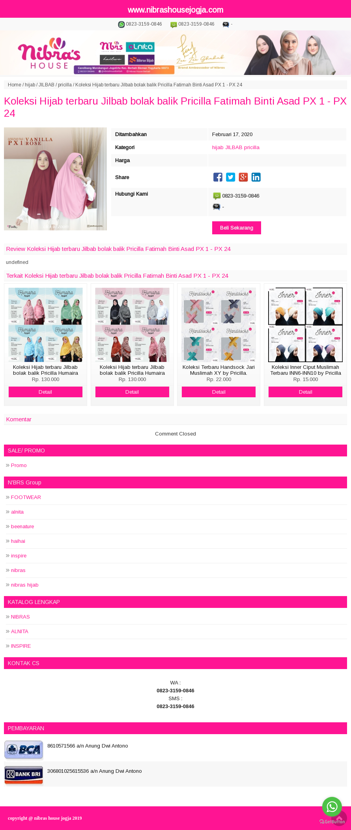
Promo (19, 465)
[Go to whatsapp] (332, 807)
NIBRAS (20, 617)
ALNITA (19, 631)
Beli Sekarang (236, 228)
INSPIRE (21, 646)
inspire (18, 556)
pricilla (65, 85)
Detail (45, 392)
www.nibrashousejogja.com (175, 10)
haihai (18, 541)
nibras (18, 570)
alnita (17, 512)
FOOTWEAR (26, 497)
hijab (30, 85)
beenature (22, 526)
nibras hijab (25, 585)
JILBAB (46, 85)
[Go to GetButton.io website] (332, 821)
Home (14, 85)
